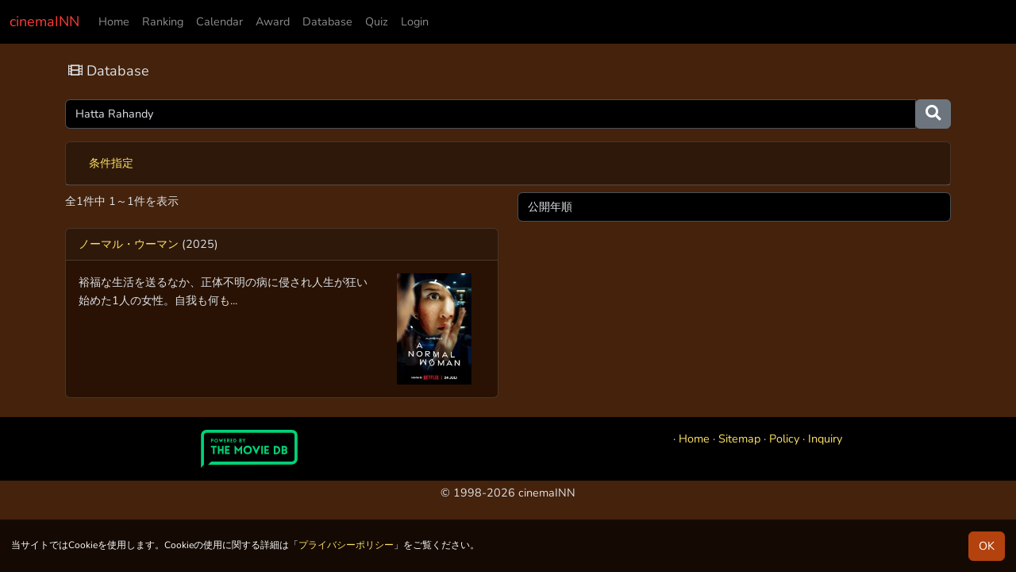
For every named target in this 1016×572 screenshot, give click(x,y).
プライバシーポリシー (346, 545)
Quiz (376, 21)
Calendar (219, 21)
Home (113, 21)
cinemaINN (44, 21)
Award (273, 21)
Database (327, 21)
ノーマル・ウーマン (129, 244)
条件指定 (111, 163)
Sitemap (739, 438)
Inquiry (825, 438)
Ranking (162, 21)
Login (415, 21)
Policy (784, 438)
